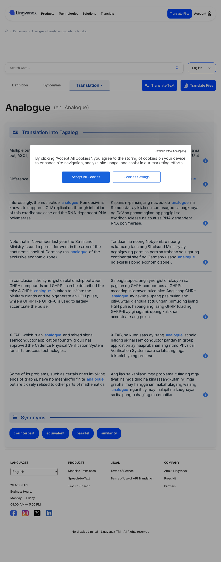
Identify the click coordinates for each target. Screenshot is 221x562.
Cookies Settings (137, 177)
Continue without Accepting (170, 151)
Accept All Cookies (86, 177)
